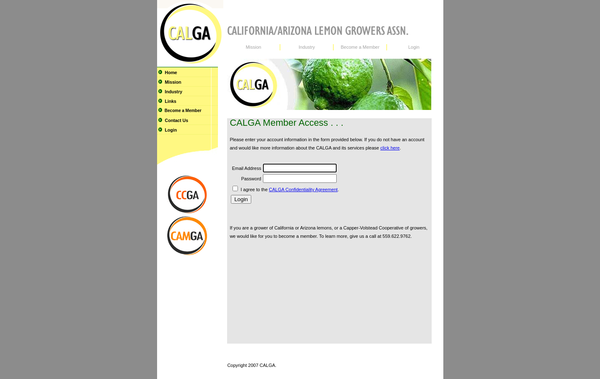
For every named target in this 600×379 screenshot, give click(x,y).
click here (390, 147)
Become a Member (179, 110)
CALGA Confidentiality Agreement (303, 189)
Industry (169, 91)
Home (167, 72)
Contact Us (172, 120)
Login (167, 129)
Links (167, 101)
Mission (169, 82)
